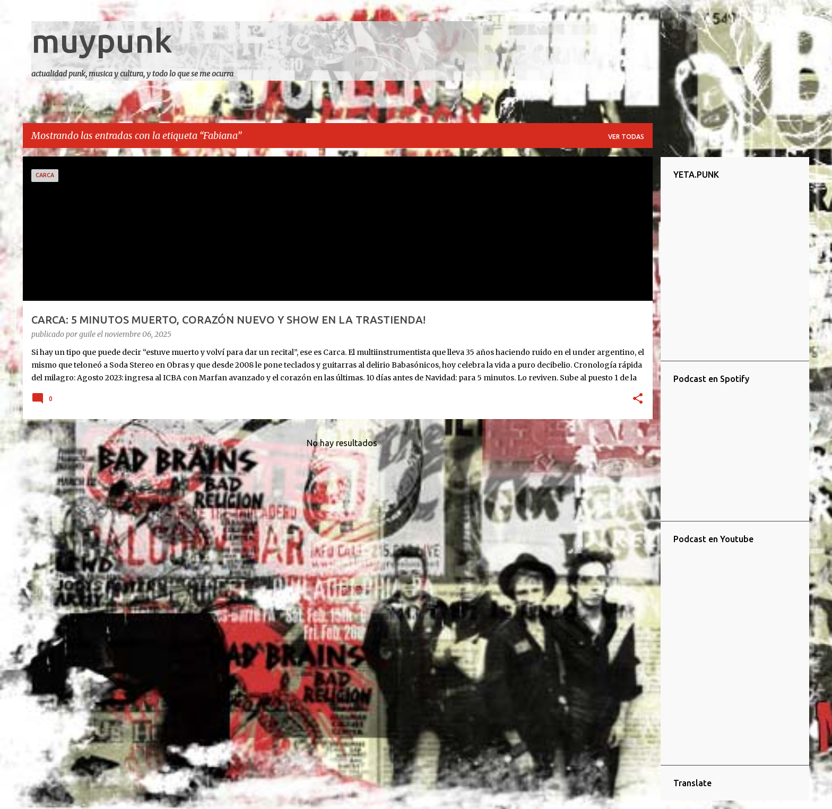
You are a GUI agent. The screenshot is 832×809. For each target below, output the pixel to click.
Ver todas (626, 136)
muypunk (101, 40)
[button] (637, 399)
